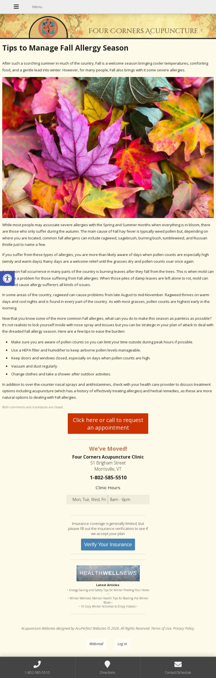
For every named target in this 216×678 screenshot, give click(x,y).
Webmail (96, 643)
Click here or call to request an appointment (108, 423)
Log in (122, 643)
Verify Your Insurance (108, 544)
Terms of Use (161, 628)
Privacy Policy (183, 628)
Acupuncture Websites (38, 628)
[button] (7, 278)
